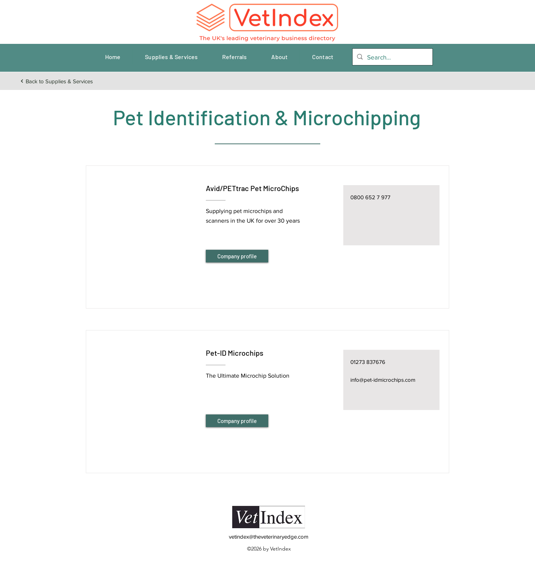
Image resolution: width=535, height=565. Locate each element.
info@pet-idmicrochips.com (382, 380)
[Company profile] (237, 256)
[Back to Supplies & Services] (56, 81)
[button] (145, 228)
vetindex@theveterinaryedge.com (268, 536)
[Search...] (392, 57)
